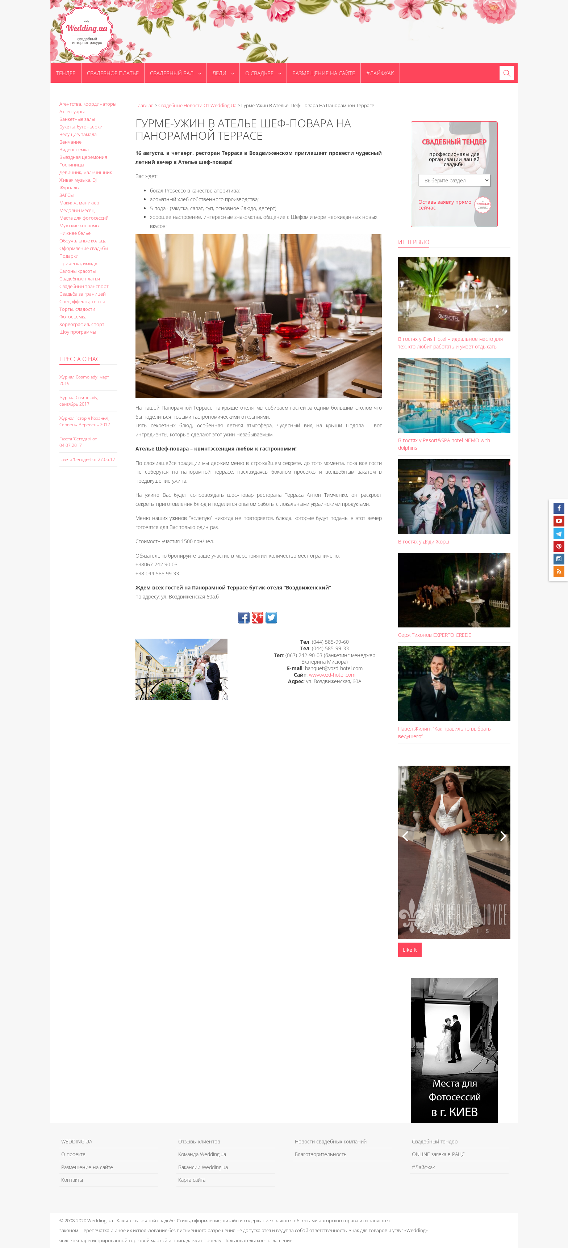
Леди (223, 73)
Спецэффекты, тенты (82, 301)
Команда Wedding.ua (202, 1154)
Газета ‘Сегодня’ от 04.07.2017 (78, 442)
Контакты (72, 1179)
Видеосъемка (74, 149)
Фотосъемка (73, 316)
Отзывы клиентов (199, 1141)
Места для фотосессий (84, 218)
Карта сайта (191, 1179)
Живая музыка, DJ (78, 180)
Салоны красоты (77, 271)
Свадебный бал (175, 73)
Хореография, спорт (81, 324)
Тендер (66, 73)
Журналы (69, 187)
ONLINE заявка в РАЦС (438, 1154)
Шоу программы (77, 332)
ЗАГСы (66, 195)
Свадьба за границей (82, 294)
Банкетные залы (77, 119)
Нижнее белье (75, 233)
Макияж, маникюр (79, 202)
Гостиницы (71, 164)
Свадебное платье (113, 73)
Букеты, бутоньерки (81, 126)
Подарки (69, 256)
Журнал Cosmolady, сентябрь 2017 (79, 400)
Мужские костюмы (79, 225)
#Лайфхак (380, 73)
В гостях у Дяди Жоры (423, 541)
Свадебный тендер (435, 1141)
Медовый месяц (77, 210)
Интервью (413, 242)
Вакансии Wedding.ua (203, 1167)
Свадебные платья (79, 278)
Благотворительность (321, 1154)
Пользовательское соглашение (258, 1240)
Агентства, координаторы (87, 104)
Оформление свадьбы (83, 248)
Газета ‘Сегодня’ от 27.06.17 (87, 459)
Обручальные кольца (82, 240)
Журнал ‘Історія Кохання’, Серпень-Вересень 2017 (84, 421)
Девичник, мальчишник (85, 172)
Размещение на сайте (323, 73)
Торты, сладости (77, 309)
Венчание (70, 142)
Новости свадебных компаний (331, 1141)
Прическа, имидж (78, 263)
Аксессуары (71, 111)
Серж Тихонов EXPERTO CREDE (434, 634)
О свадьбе (263, 73)
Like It (410, 949)
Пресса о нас (79, 359)
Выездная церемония (83, 157)
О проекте (73, 1154)
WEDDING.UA (76, 1141)
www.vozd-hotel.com (332, 674)
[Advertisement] (88, 597)
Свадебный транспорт (84, 286)
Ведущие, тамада (78, 134)
